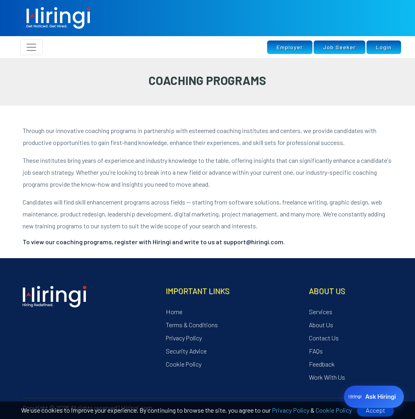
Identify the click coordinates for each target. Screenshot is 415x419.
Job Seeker (339, 47)
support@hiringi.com (253, 241)
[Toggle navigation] (31, 47)
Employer (290, 47)
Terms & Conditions (192, 324)
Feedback (322, 364)
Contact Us (324, 338)
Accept (375, 410)
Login (384, 47)
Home (174, 311)
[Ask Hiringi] (374, 397)
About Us (321, 324)
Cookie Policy (334, 410)
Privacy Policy (290, 410)
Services (320, 311)
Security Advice (186, 351)
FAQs (316, 351)
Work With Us (327, 377)
